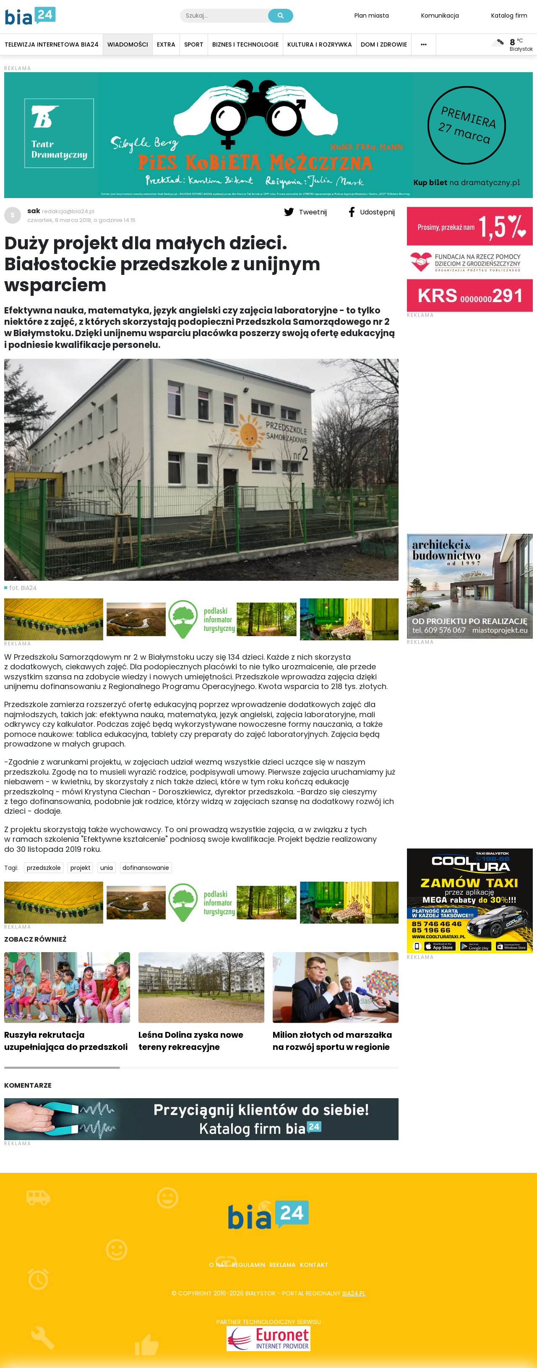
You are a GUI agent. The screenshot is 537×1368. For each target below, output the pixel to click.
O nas (218, 1265)
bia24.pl (353, 1293)
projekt (80, 868)
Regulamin (248, 1265)
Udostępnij (372, 212)
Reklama (282, 1265)
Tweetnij (306, 212)
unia (106, 868)
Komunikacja (440, 15)
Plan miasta (372, 15)
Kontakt (314, 1265)
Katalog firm (509, 15)
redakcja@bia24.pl (68, 211)
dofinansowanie (146, 868)
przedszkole (44, 868)
